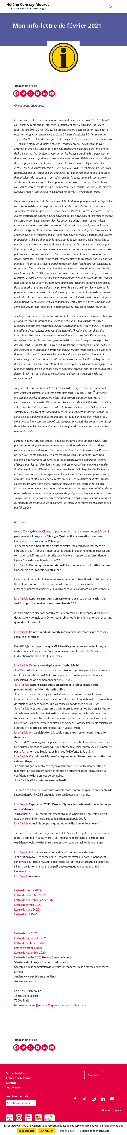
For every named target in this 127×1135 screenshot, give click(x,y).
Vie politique (13, 1087)
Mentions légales (111, 1109)
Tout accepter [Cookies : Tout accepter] (26, 1130)
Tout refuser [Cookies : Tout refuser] (46, 1130)
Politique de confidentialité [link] (94, 1130)
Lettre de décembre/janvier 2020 (34, 900)
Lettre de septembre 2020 (30, 943)
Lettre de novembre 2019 (30, 895)
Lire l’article (21, 565)
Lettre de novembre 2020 (30, 952)
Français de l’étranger (19, 1077)
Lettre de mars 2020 (26, 909)
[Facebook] (16, 93)
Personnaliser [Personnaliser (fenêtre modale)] (66, 1130)
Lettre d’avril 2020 (25, 914)
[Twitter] (23, 93)
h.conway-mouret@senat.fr (30, 1005)
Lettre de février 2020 (28, 904)
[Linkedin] (45, 93)
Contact (94, 1075)
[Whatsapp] (30, 93)
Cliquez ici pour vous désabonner (68, 1005)
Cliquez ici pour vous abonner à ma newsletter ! (70, 531)
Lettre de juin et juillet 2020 (30, 938)
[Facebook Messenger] (37, 93)
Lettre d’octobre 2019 (27, 890)
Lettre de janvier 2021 (28, 957)
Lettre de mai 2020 (26, 933)
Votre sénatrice (15, 1073)
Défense (11, 1082)
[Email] (52, 93)
